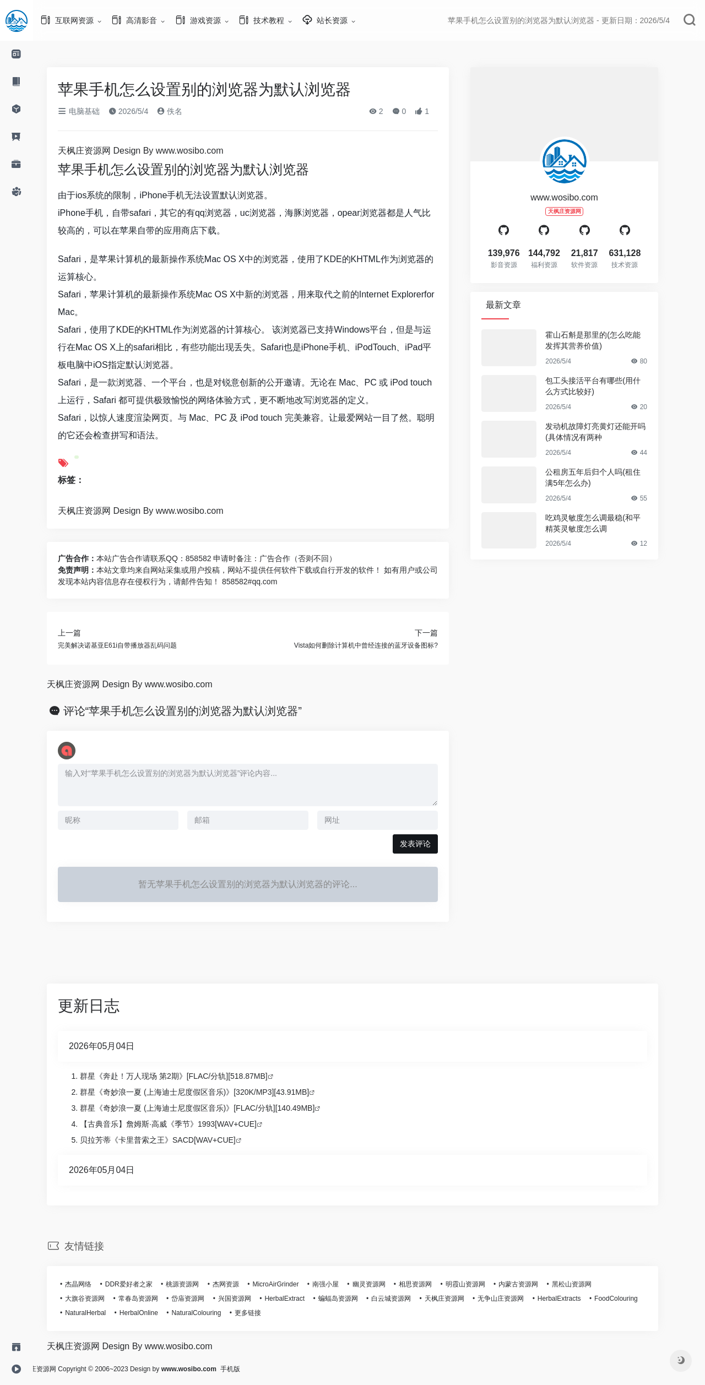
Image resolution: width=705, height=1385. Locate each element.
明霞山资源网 (482, 1284)
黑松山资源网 (588, 1284)
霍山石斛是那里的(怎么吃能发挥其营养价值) (609, 340)
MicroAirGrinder (292, 1284)
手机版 (263, 1369)
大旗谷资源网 (101, 1298)
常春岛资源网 (155, 1298)
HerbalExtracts (576, 1298)
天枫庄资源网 (461, 1298)
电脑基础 (95, 111)
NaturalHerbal (102, 1313)
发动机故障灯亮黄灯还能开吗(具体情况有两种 (612, 432)
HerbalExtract (301, 1298)
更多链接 (264, 1313)
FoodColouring (632, 1298)
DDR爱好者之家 (145, 1284)
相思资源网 (431, 1284)
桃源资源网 (198, 1284)
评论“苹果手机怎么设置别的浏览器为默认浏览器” (199, 711)
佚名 (186, 111)
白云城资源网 (407, 1298)
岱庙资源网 (204, 1298)
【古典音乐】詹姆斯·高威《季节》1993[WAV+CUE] (184, 1124)
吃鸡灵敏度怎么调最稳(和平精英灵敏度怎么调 (609, 523)
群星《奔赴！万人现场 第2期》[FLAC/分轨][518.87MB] (190, 1076)
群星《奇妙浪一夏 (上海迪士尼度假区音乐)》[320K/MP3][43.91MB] (211, 1092)
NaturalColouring (212, 1313)
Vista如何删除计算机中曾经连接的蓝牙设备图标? (382, 645)
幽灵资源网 (385, 1284)
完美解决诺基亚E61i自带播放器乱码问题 (133, 645)
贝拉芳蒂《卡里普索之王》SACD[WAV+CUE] (174, 1140)
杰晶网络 (95, 1284)
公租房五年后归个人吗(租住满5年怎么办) (609, 477)
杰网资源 (242, 1284)
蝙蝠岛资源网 (355, 1298)
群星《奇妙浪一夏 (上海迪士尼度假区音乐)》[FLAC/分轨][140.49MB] (213, 1108)
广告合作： (93, 558)
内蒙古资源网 (535, 1284)
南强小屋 (342, 1284)
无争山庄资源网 (517, 1298)
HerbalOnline (155, 1313)
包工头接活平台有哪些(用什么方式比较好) (609, 386)
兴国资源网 (251, 1298)
